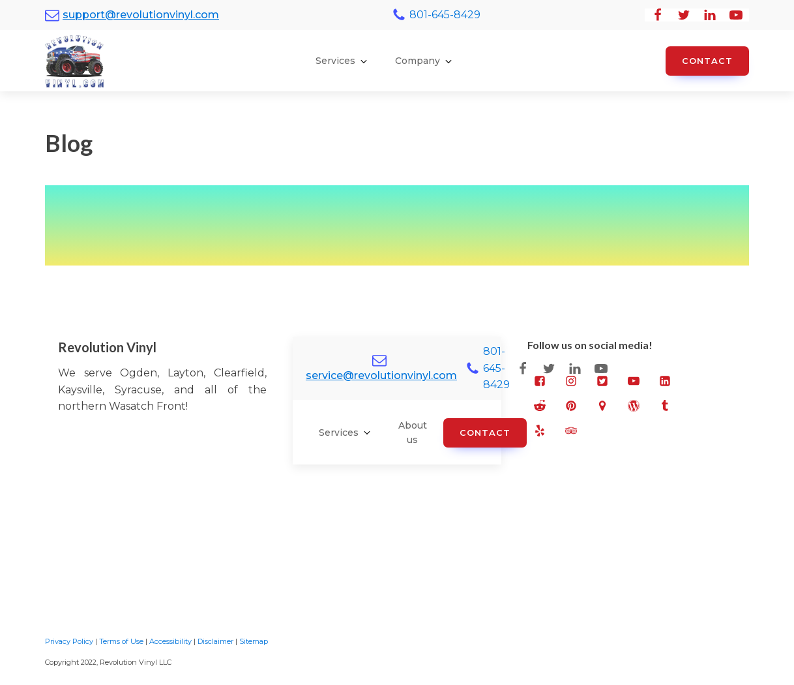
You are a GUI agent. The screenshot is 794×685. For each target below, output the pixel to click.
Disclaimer (215, 641)
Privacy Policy (69, 641)
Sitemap (253, 641)
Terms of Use (121, 641)
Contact (707, 60)
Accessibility (170, 641)
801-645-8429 (444, 14)
